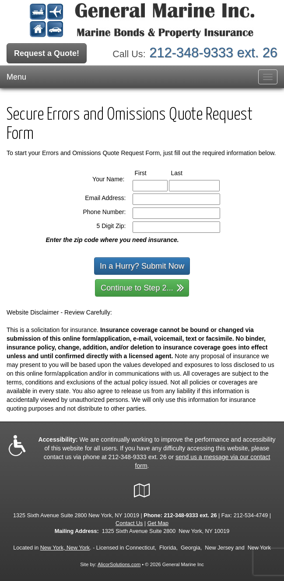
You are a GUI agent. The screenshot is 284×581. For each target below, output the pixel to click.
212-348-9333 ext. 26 (213, 52)
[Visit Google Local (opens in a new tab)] (142, 490)
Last (185, 172)
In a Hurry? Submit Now (142, 266)
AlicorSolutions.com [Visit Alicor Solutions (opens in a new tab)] (119, 564)
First (149, 172)
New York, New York (65, 548)
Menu (16, 77)
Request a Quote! (46, 53)
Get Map (157, 523)
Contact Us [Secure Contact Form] (129, 523)
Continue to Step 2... (142, 287)
